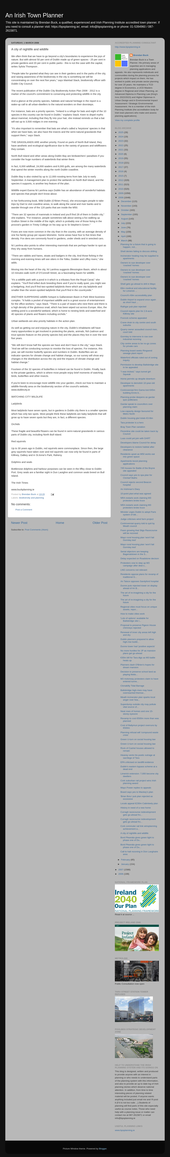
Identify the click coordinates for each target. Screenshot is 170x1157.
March (124, 240)
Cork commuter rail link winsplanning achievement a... (139, 827)
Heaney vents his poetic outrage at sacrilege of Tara (138, 756)
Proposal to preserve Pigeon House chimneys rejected (138, 626)
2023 (121, 141)
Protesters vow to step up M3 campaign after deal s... (135, 564)
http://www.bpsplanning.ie (127, 47)
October (125, 210)
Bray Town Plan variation (133, 427)
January (125, 864)
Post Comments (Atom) (36, 529)
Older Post (100, 522)
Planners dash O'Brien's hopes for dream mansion (137, 666)
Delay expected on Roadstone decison (140, 558)
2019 (121, 158)
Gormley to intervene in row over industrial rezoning (137, 337)
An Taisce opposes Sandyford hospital (140, 581)
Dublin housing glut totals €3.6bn (137, 418)
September (127, 214)
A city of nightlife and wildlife (134, 833)
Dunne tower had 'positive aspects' (138, 646)
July (123, 223)
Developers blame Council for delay (138, 442)
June (124, 227)
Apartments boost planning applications (134, 462)
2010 (121, 189)
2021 (121, 149)
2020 (121, 154)
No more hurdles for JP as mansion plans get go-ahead (138, 652)
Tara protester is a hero (132, 422)
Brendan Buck (140, 55)
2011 (121, 184)
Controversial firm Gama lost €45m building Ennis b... (138, 391)
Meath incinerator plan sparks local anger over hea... (138, 698)
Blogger (103, 1148)
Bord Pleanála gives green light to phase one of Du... (137, 838)
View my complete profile (127, 120)
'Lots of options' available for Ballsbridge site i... (135, 619)
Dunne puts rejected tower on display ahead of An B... (139, 587)
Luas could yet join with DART (135, 438)
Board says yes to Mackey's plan (137, 792)
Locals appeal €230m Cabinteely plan (139, 803)
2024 (121, 136)
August (125, 218)
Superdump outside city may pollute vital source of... (138, 705)
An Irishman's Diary (130, 489)
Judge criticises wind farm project (137, 519)
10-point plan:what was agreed (136, 493)
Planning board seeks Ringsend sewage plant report (136, 351)
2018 (121, 163)
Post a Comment (23, 509)
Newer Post (19, 522)
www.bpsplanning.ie (125, 1130)
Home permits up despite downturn (138, 379)
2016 (121, 171)
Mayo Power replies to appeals (136, 787)
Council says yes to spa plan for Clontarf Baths (136, 476)
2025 (121, 132)
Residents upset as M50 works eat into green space (138, 455)
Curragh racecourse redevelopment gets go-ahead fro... (138, 813)
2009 (121, 193)
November (126, 206)
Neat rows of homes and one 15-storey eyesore (137, 712)
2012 (121, 180)
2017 (121, 167)
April (123, 236)
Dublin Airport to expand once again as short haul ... (138, 301)
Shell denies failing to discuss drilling (139, 251)
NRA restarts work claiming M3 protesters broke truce (136, 499)
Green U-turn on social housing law (138, 739)
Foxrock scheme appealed (134, 318)
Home (60, 522)
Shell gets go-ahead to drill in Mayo (138, 284)
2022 (121, 145)
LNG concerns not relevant (134, 570)
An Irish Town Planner (34, 15)
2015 (121, 176)
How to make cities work (133, 614)
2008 (121, 197)
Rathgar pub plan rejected (133, 306)
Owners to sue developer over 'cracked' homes (135, 264)
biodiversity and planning (31, 497)
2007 (121, 869)
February (126, 859)
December (126, 201)
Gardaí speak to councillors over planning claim (137, 405)
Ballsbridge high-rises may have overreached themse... (136, 691)
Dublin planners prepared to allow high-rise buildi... (137, 640)
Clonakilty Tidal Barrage (132, 686)
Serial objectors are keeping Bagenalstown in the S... (134, 552)
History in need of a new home (136, 807)
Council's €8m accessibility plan (136, 295)
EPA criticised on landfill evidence (137, 762)
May (123, 232)
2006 (121, 874)
